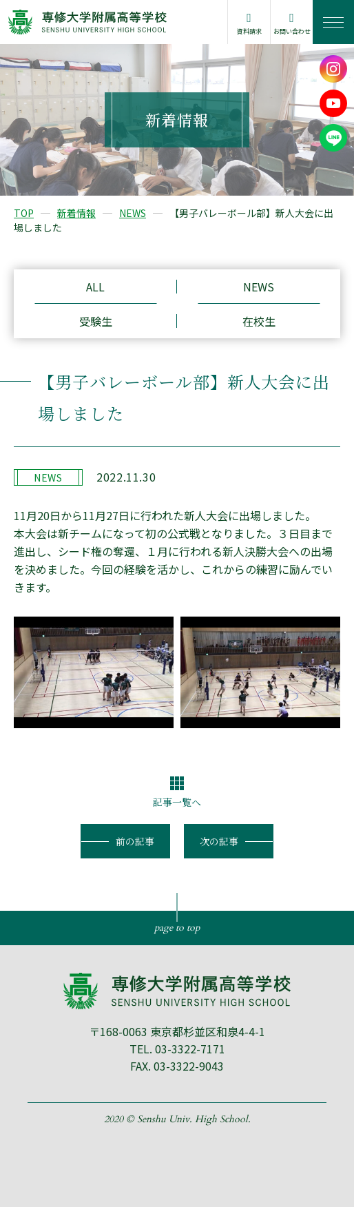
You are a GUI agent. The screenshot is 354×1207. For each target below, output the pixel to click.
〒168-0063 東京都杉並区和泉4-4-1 (177, 1031)
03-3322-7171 (190, 1048)
